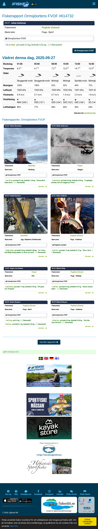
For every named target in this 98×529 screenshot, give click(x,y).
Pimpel (80, 166)
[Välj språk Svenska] (41, 358)
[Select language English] (46, 358)
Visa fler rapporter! (49, 342)
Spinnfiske (31, 166)
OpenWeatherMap (90, 113)
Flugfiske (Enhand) (50, 27)
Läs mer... (42, 186)
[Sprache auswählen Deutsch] (51, 358)
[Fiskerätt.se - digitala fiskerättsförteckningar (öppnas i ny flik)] (59, 505)
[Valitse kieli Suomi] (57, 358)
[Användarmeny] (4, 4)
